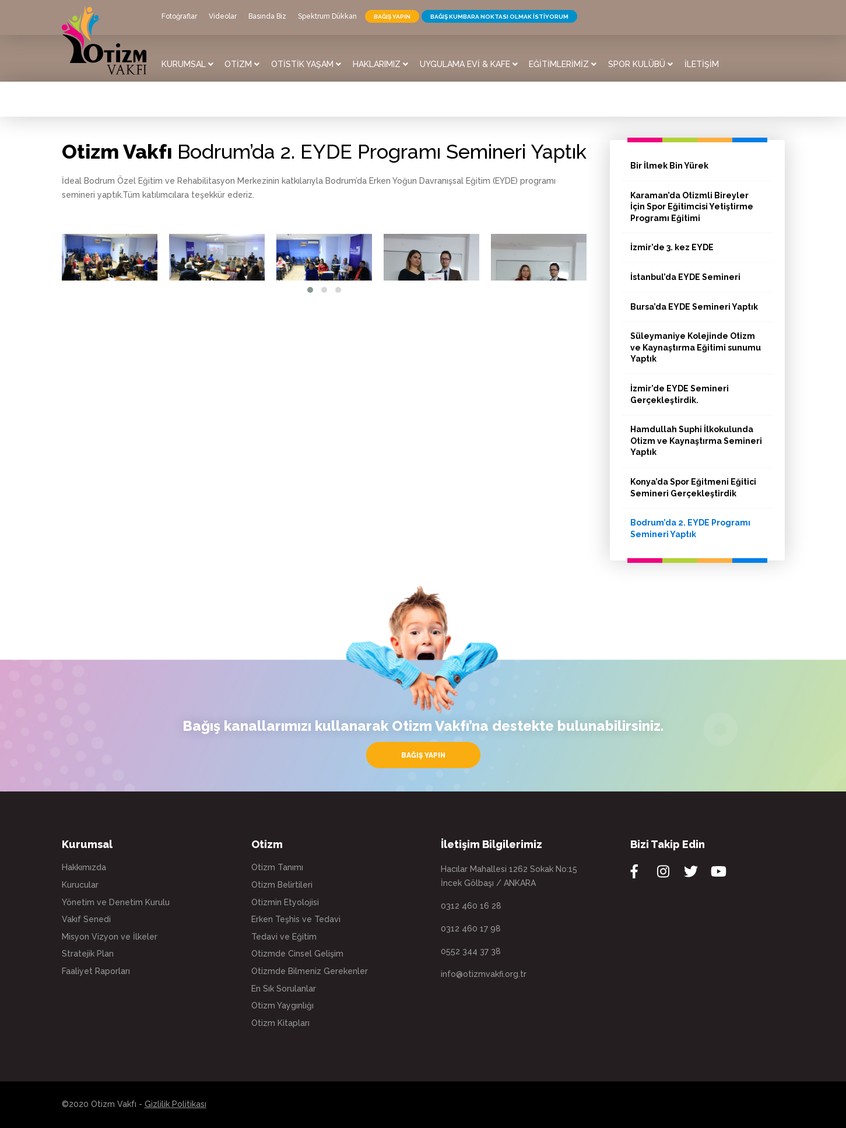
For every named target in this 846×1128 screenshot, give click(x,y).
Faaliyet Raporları (96, 971)
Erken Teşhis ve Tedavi (295, 919)
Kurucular (80, 884)
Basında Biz (267, 16)
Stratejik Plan (88, 953)
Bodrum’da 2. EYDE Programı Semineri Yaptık (690, 528)
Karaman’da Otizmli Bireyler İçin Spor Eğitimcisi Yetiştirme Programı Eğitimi (691, 207)
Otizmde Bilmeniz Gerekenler (309, 971)
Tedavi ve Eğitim (284, 936)
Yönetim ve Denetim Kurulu (116, 902)
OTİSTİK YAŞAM (306, 64)
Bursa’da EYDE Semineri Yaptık (694, 306)
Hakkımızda (84, 867)
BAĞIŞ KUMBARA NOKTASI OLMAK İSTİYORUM (499, 16)
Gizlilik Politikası (175, 1104)
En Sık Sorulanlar (283, 988)
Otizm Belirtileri (282, 884)
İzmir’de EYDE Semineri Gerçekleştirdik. (679, 394)
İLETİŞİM (701, 64)
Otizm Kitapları (280, 1023)
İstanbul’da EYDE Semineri (685, 277)
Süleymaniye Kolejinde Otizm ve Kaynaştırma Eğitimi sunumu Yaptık (695, 347)
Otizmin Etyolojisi (285, 902)
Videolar (223, 16)
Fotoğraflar (179, 16)
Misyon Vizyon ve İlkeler (109, 936)
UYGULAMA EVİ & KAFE (469, 64)
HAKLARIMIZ (380, 64)
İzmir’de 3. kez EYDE (672, 247)
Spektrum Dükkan (327, 16)
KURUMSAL (187, 64)
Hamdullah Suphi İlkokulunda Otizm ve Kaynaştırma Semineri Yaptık (696, 441)
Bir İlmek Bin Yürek (669, 165)
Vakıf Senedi (86, 919)
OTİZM (241, 64)
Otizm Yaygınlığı (282, 1005)
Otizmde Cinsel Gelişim (297, 953)
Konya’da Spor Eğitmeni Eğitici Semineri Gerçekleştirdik (693, 487)
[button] (310, 290)
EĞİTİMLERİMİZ (562, 64)
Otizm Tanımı (277, 867)
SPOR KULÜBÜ (640, 64)
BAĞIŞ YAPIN (392, 16)
